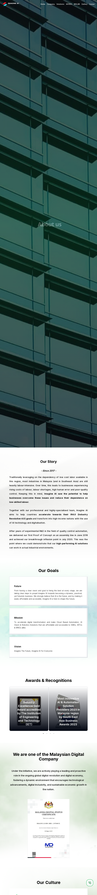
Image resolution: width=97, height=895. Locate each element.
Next (89, 709)
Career (92, 4)
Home (43, 4)
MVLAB (77, 4)
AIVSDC (69, 4)
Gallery (84, 4)
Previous (7, 709)
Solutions (60, 4)
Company (51, 4)
